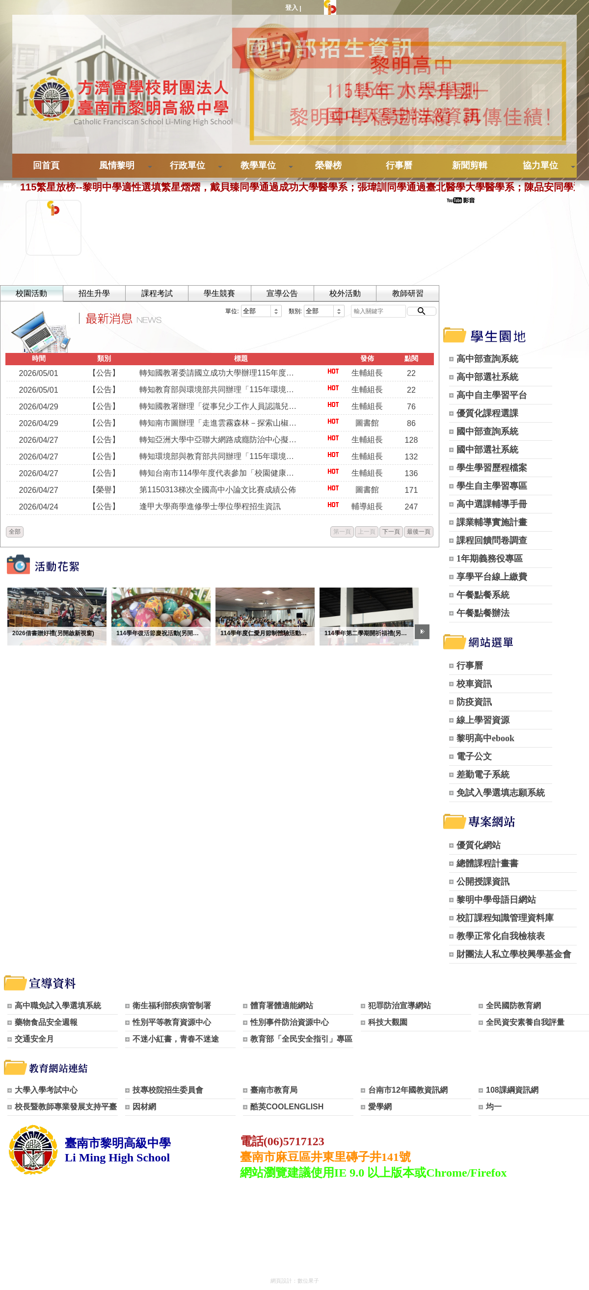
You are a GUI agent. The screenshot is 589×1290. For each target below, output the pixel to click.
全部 (15, 531)
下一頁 (389, 531)
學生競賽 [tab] (218, 293)
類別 (103, 358)
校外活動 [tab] (343, 293)
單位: (229, 311)
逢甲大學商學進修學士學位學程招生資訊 (209, 506)
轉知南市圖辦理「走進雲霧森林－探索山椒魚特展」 (219, 423)
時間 (38, 358)
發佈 (365, 358)
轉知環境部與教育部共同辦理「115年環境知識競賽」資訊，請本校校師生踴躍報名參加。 (219, 456)
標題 (239, 358)
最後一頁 (416, 531)
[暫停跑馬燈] (4, 187)
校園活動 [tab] (31, 293)
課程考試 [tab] (156, 293)
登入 (291, 7)
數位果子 (308, 1281)
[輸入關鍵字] (375, 311)
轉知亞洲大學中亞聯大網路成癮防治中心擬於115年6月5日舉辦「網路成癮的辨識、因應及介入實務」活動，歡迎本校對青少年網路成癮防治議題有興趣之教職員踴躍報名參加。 (219, 439)
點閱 (409, 358)
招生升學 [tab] (93, 293)
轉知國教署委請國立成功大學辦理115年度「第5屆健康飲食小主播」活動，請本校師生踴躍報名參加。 (219, 373)
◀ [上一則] (14, 187)
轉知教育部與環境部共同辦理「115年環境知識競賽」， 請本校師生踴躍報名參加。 (219, 389)
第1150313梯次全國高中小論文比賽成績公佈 (217, 489)
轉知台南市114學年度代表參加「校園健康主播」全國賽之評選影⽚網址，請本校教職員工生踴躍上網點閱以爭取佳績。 (219, 473)
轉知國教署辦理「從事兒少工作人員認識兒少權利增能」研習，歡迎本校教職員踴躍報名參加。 (219, 406)
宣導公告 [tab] (280, 293)
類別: (292, 311)
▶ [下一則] (583, 187)
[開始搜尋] (419, 311)
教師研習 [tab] (405, 293)
